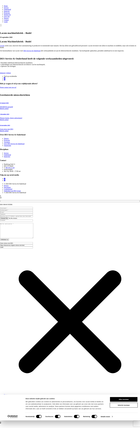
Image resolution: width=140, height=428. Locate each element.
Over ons (7, 16)
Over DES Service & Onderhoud (14, 144)
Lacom (2, 46)
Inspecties (7, 156)
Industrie (3, 73)
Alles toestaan (124, 407)
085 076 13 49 (10, 168)
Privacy (6, 185)
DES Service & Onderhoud (31, 51)
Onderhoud (7, 9)
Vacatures (7, 142)
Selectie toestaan (124, 413)
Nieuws (6, 18)
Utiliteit (8, 73)
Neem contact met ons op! (70, 88)
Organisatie (7, 145)
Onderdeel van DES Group (12, 191)
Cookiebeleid (8, 189)
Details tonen (105, 424)
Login (6, 22)
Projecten (7, 13)
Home (6, 6)
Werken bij (7, 15)
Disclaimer (7, 187)
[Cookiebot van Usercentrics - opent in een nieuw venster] (12, 424)
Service (6, 7)
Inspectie (7, 11)
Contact (6, 20)
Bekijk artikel (4, 108)
